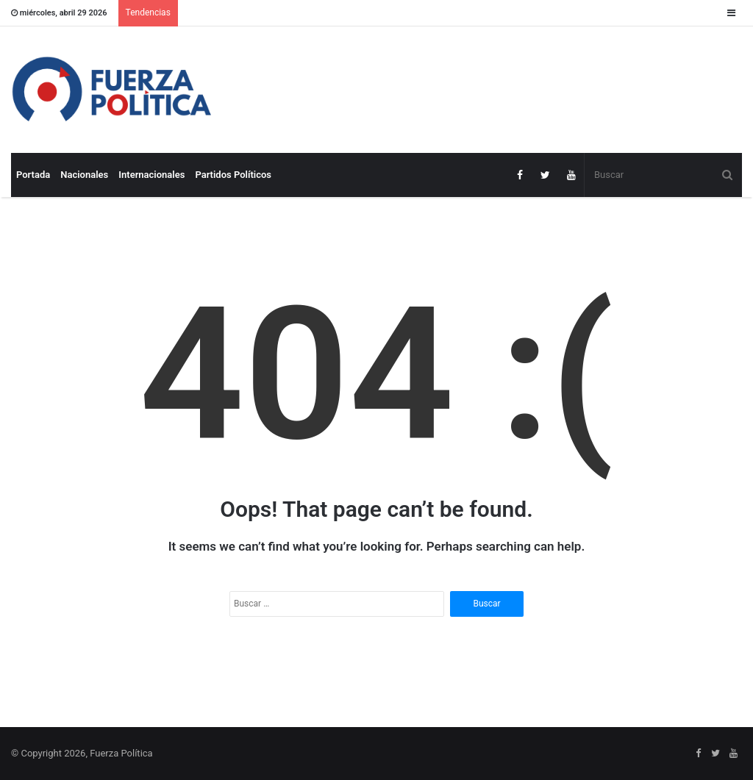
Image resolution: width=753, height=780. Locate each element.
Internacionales (151, 174)
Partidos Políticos (233, 174)
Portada (33, 174)
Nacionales (84, 174)
